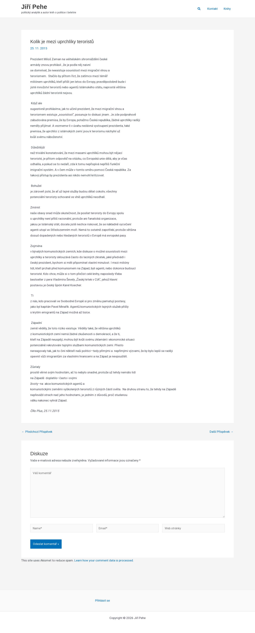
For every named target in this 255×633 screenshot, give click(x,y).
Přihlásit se (102, 600)
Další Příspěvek (221, 431)
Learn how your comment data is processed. (104, 560)
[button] (199, 9)
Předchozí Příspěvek (37, 431)
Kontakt (212, 8)
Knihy (227, 8)
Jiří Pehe (34, 6)
